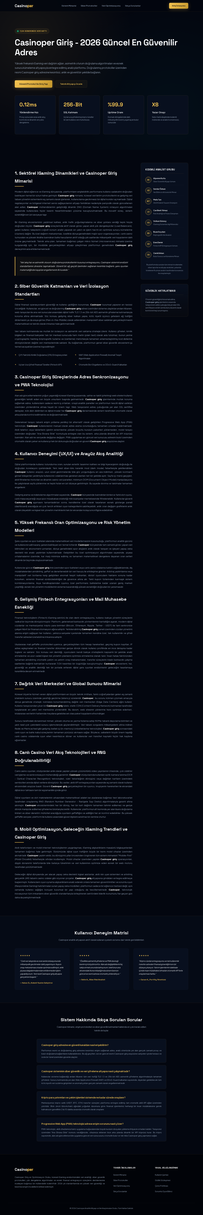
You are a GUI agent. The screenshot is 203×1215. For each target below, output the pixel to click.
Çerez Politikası (161, 1186)
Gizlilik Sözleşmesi (162, 1180)
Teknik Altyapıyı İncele (71, 84)
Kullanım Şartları (161, 1175)
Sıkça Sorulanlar (133, 6)
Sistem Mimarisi (69, 6)
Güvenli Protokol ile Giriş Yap (33, 84)
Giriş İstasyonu (179, 6)
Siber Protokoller (89, 6)
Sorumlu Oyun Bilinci (163, 1191)
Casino (24, 5)
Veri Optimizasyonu (111, 6)
